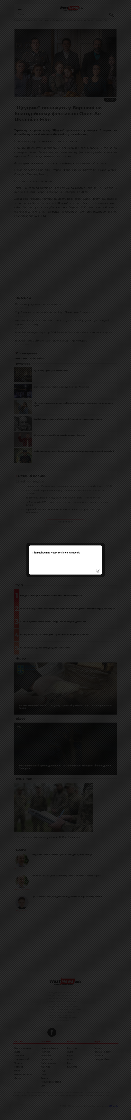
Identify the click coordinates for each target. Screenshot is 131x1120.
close (98, 560)
